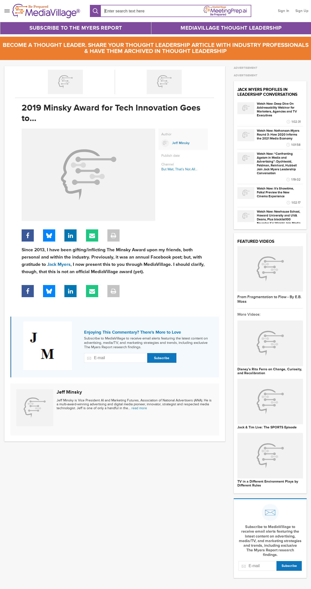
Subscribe (161, 358)
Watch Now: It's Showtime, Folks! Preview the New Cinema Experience (275, 192)
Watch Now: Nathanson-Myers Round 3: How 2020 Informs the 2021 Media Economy (278, 134)
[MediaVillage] (46, 11)
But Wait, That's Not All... (179, 169)
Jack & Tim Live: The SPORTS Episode (267, 427)
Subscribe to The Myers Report (75, 28)
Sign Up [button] (302, 11)
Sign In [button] (283, 11)
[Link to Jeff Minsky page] (183, 143)
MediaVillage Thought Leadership (231, 28)
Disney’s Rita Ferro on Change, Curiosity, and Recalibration (269, 371)
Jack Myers (58, 264)
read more (139, 408)
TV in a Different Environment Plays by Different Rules (267, 483)
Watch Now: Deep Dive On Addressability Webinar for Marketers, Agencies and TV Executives (277, 109)
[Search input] (132, 11)
